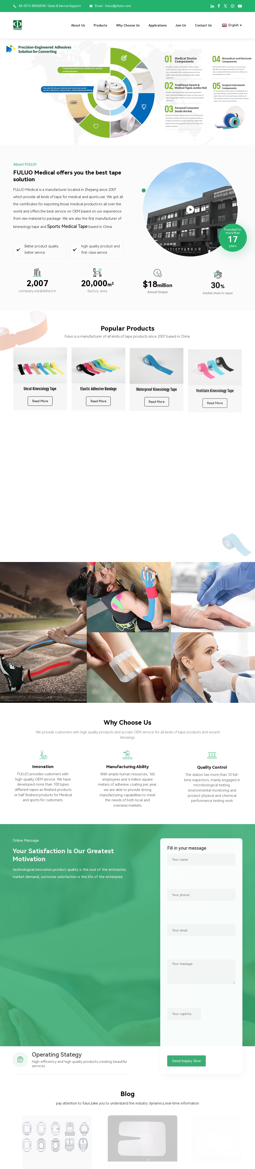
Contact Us (203, 25)
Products (100, 25)
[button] (8, 91)
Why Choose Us (128, 25)
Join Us (180, 25)
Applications (157, 25)
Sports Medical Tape (67, 226)
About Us (78, 25)
